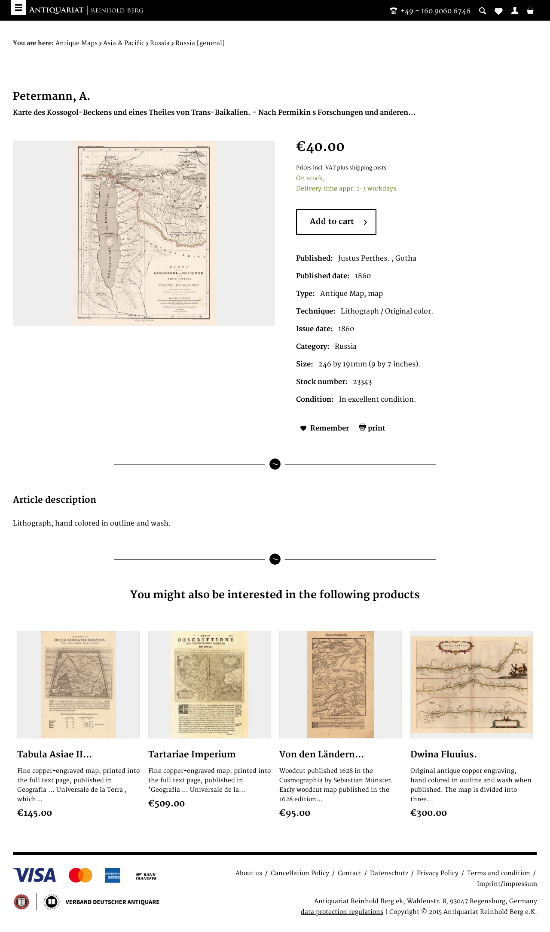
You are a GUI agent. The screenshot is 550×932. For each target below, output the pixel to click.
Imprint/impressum (507, 884)
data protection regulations (342, 912)
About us (248, 873)
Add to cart (338, 222)
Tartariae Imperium (192, 754)
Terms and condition (498, 873)
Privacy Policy (437, 873)
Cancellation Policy (300, 873)
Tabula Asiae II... (54, 754)
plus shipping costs (361, 168)
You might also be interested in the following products (275, 595)
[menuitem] (515, 10)
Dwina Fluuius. (443, 754)
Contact (349, 873)
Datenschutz (389, 873)
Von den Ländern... (321, 754)
